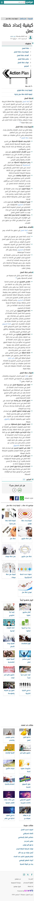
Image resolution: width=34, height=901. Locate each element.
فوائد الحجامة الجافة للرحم (24, 848)
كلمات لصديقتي (28, 833)
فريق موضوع (17, 886)
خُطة (26, 376)
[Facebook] (31, 874)
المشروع (20, 204)
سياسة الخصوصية (16, 883)
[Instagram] (24, 874)
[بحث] (24, 2)
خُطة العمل (25, 101)
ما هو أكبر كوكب (28, 845)
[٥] (20, 381)
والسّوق (7, 419)
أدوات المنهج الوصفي (26, 860)
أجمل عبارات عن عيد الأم (25, 852)
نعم (19, 490)
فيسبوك (17, 498)
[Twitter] (27, 874)
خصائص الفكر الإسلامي (25, 837)
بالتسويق (16, 445)
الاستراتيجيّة (26, 165)
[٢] (20, 122)
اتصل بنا (31, 879)
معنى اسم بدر (28, 841)
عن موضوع (18, 879)
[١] (18, 112)
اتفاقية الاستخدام (28, 883)
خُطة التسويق (6, 323)
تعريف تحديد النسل (27, 829)
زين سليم (13, 36)
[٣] (20, 137)
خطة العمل (25, 137)
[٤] (27, 233)
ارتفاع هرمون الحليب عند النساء (23, 856)
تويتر (12, 498)
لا (14, 490)
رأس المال (11, 358)
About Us (30, 886)
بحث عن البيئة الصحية (26, 864)
